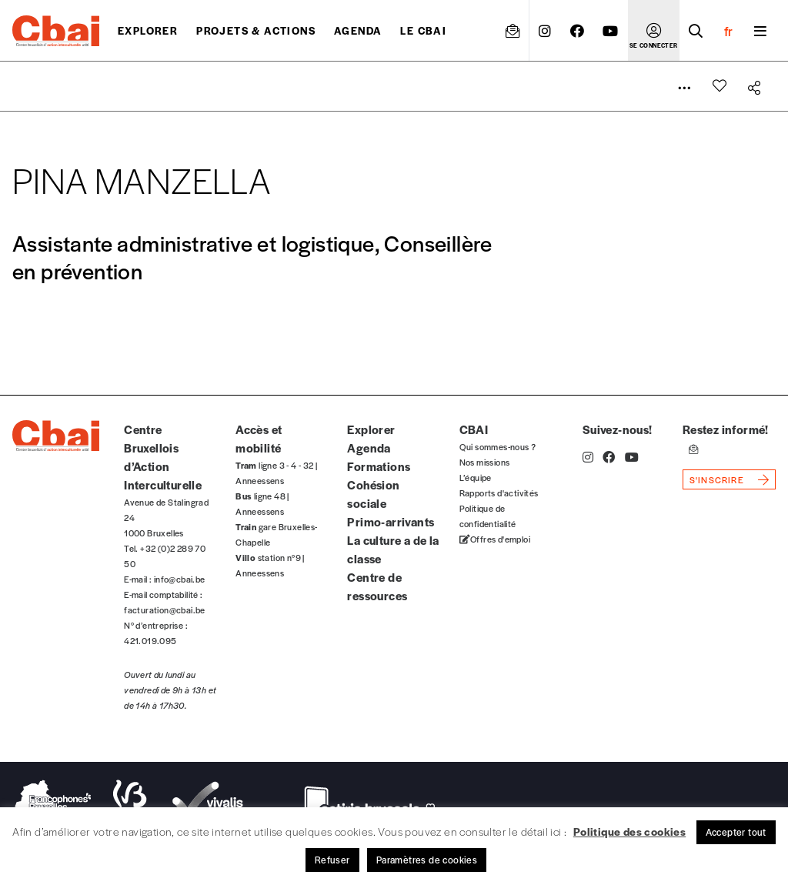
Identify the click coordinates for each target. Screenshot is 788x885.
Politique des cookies (629, 831)
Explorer (148, 30)
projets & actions (256, 30)
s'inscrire (717, 479)
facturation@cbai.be (164, 609)
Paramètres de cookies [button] (426, 860)
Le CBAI (423, 30)
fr (728, 31)
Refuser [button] (332, 860)
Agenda (358, 30)
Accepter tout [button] (736, 832)
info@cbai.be (179, 579)
